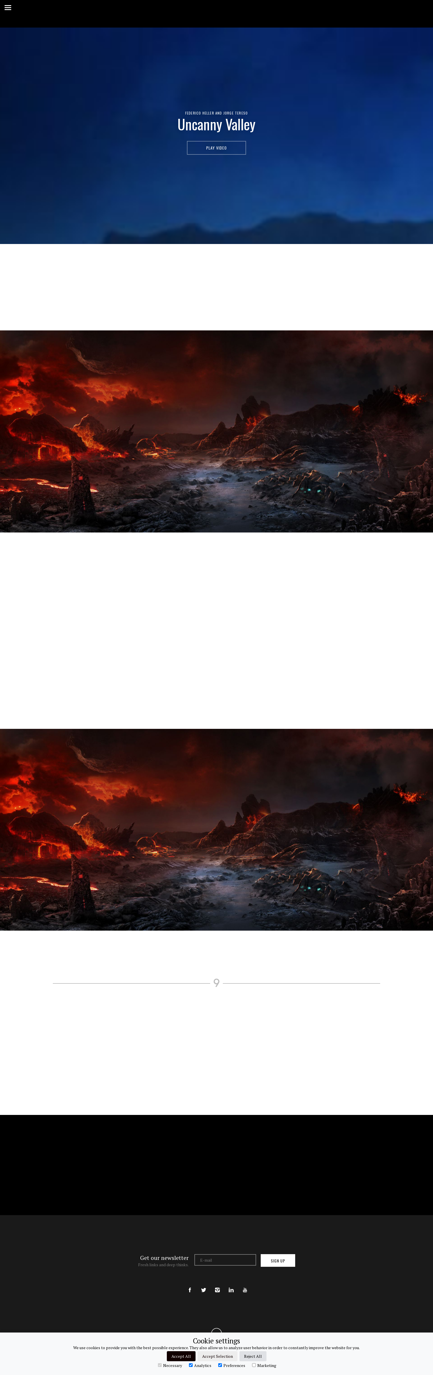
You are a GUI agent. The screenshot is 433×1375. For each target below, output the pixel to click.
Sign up (278, 1261)
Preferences (231, 1365)
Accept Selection (217, 1356)
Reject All (253, 1356)
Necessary (170, 1365)
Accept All (181, 1356)
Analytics (200, 1365)
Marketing (264, 1365)
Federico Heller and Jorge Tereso (216, 113)
